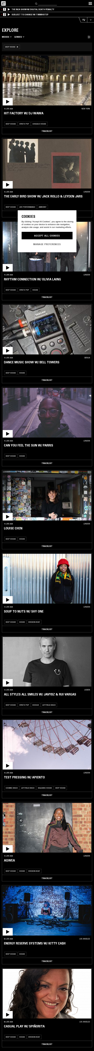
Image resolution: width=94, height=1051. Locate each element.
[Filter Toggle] (89, 37)
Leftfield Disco (49, 705)
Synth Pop (24, 124)
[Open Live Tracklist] (83, 19)
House (35, 290)
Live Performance (27, 207)
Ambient (43, 207)
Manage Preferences (47, 244)
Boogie (35, 705)
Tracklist (47, 131)
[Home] (3, 3)
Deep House (11, 124)
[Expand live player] (90, 19)
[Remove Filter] (12, 47)
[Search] (36, 3)
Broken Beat (34, 622)
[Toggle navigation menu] (90, 3)
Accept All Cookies (47, 235)
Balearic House (45, 788)
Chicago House (39, 124)
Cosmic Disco (12, 788)
